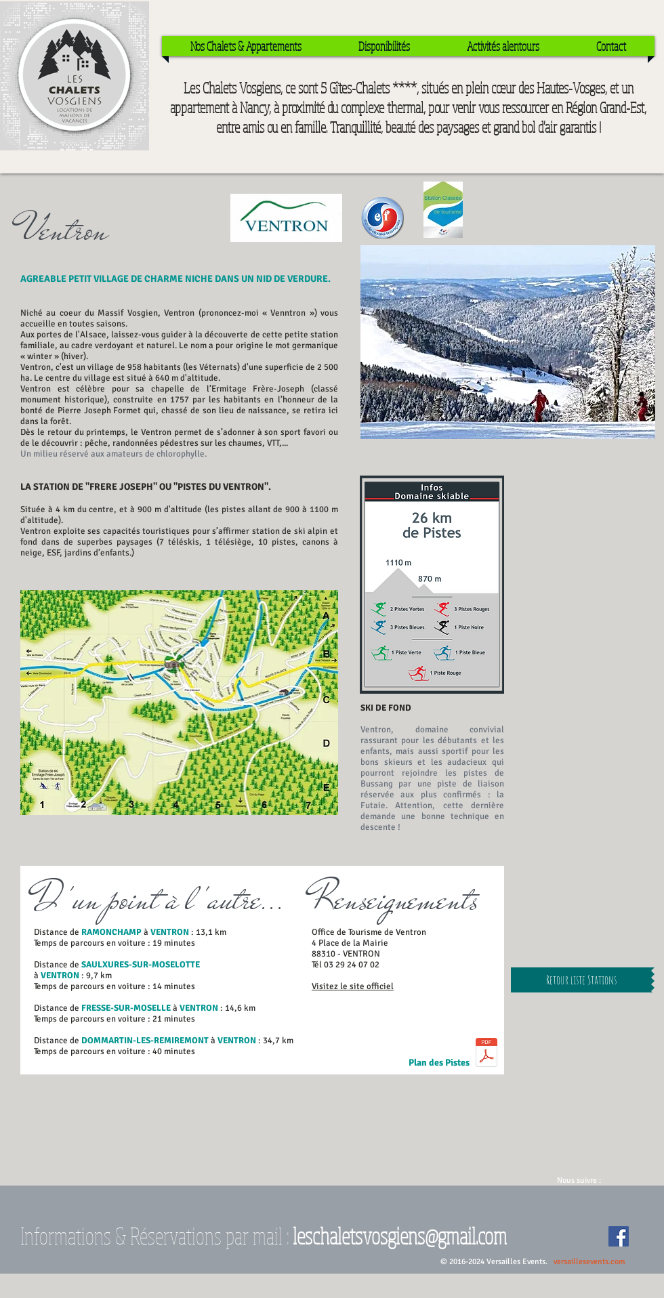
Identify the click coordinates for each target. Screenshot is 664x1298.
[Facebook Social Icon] (618, 1236)
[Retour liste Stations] (581, 979)
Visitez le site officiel (353, 986)
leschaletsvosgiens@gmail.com (400, 1235)
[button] (507, 342)
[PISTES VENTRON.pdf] (486, 1053)
